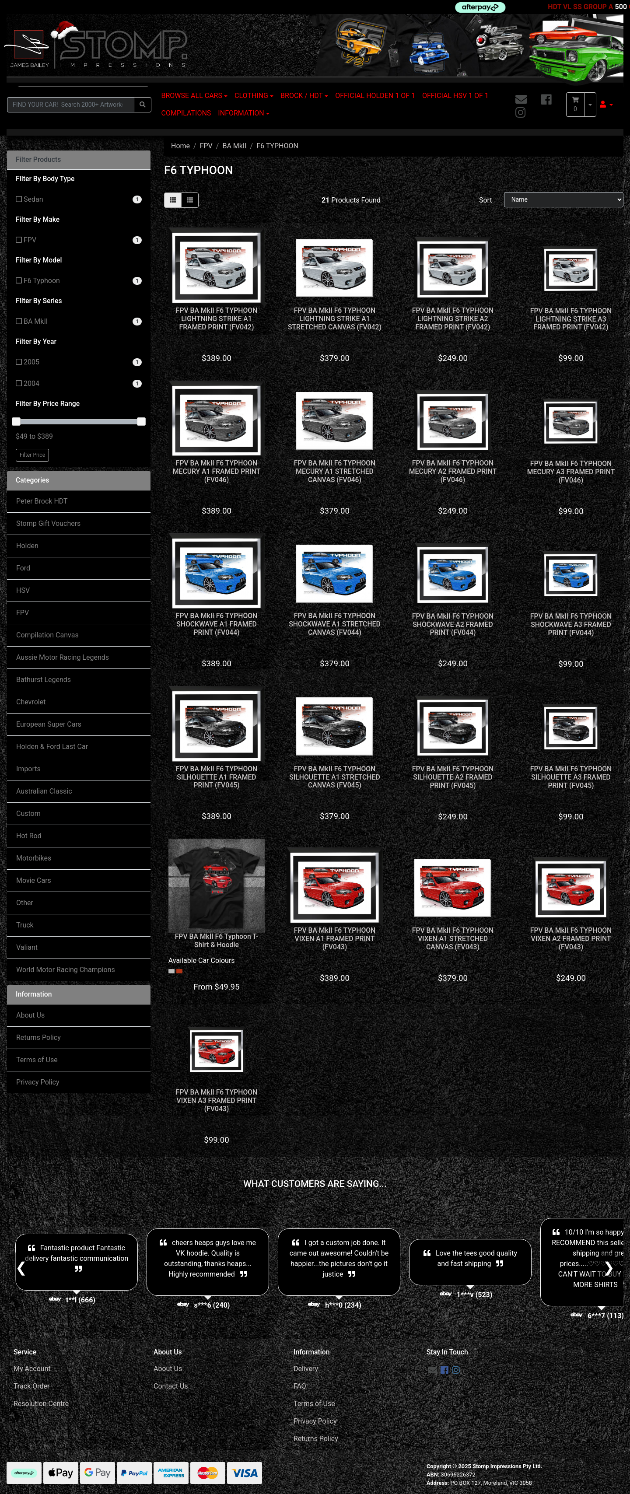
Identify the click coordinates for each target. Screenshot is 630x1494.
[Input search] (70, 104)
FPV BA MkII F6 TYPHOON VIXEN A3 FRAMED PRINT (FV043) (217, 1100)
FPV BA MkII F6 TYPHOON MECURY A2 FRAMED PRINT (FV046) (453, 471)
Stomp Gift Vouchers (48, 523)
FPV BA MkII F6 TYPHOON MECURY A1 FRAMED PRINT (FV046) (217, 471)
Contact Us (171, 1386)
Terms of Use (37, 1060)
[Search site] (142, 104)
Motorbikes (33, 858)
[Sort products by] (563, 199)
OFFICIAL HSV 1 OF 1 (455, 95)
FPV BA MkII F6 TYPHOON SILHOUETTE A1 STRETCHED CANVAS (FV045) (334, 777)
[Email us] (521, 99)
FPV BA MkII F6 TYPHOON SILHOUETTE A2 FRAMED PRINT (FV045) (453, 777)
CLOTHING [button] (251, 95)
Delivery (306, 1369)
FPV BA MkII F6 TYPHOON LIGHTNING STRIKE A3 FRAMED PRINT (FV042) (571, 319)
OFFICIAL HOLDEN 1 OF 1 (375, 95)
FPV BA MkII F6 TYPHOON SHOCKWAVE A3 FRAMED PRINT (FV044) (571, 624)
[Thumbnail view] (173, 200)
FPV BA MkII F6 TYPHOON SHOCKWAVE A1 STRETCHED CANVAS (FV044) (335, 624)
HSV (23, 590)
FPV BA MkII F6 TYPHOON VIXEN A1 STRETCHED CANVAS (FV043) (453, 938)
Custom (28, 813)
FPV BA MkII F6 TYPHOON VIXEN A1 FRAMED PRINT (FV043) (335, 938)
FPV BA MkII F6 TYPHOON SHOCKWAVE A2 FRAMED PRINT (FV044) (453, 624)
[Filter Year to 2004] (78, 384)
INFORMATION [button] (241, 113)
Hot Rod (29, 836)
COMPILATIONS (186, 113)
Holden (27, 546)
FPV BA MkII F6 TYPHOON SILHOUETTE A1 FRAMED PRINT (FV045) (217, 777)
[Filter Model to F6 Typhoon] (78, 281)
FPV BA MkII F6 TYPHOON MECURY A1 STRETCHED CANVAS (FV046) (335, 471)
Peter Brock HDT (42, 501)
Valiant (27, 947)
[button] (606, 104)
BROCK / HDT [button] (301, 95)
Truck (25, 925)
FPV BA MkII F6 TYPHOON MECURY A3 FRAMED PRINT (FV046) (571, 471)
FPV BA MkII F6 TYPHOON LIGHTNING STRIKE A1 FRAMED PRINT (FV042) (217, 318)
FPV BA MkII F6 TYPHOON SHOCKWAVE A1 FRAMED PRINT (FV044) (217, 624)
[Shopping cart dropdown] (590, 104)
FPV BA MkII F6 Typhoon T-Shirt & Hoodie (217, 940)
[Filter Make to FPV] (78, 240)
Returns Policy (38, 1037)
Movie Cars (33, 880)
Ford (23, 568)
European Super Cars (48, 724)
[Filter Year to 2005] (78, 362)
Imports (28, 769)
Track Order (31, 1386)
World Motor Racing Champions (65, 970)
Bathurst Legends (43, 679)
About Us (30, 1015)
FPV (22, 613)
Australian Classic (44, 791)
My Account (32, 1369)
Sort (485, 200)
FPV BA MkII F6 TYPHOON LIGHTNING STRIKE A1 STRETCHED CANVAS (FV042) (335, 318)
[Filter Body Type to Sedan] (78, 199)
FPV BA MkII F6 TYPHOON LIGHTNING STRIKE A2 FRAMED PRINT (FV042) (453, 318)
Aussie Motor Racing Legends (62, 657)
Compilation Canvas (47, 635)
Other (24, 903)
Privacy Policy (38, 1082)
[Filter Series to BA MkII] (78, 321)
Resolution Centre (41, 1404)
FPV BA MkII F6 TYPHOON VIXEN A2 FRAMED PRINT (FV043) (571, 938)
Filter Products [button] (38, 160)
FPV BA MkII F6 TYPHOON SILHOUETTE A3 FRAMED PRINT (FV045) (571, 777)
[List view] (190, 200)
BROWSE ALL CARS (191, 95)
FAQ (300, 1386)
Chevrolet (31, 702)
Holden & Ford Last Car (52, 746)
